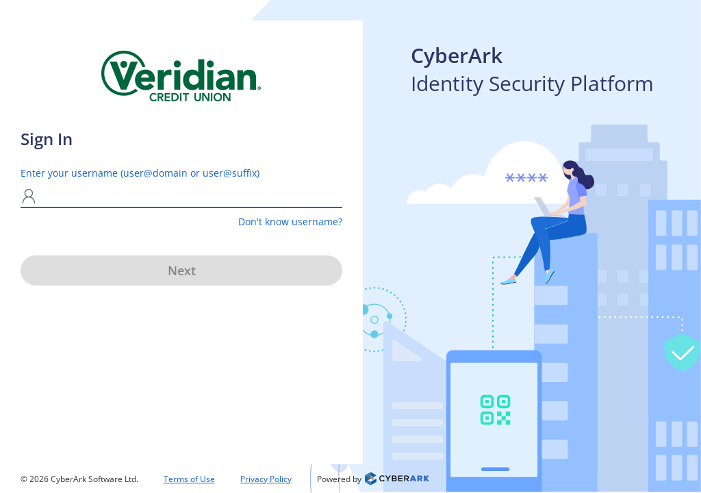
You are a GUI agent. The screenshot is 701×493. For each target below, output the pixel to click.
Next (182, 270)
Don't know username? (290, 221)
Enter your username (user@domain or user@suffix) (140, 172)
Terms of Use (189, 479)
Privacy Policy (266, 479)
